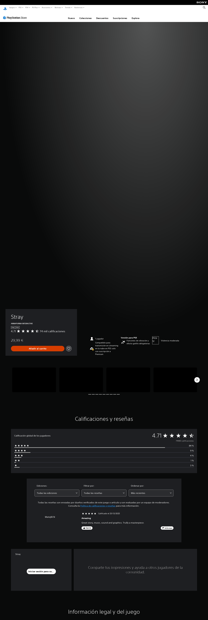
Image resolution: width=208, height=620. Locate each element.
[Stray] (34, 377)
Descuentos (102, 15)
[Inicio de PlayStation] (5, 7)
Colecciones (85, 15)
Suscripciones (120, 15)
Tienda (67, 7)
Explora (135, 15)
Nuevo (71, 15)
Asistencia (78, 7)
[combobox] (57, 490)
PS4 (26, 7)
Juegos (12, 7)
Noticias (58, 7)
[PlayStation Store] (15, 15)
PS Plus (35, 7)
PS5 (20, 7)
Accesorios (46, 7)
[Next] (197, 377)
